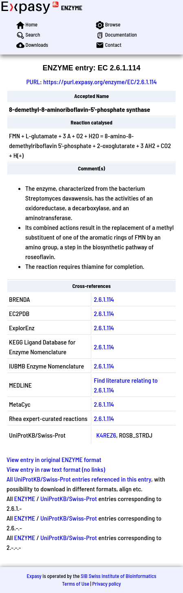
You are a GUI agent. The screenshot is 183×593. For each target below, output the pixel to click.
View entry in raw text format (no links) (56, 469)
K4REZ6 (106, 435)
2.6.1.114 (104, 299)
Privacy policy (106, 583)
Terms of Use (75, 583)
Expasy (33, 576)
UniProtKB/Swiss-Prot (68, 498)
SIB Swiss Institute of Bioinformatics (118, 576)
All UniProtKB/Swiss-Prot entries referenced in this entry (79, 479)
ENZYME (71, 7)
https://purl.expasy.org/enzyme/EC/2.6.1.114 (100, 81)
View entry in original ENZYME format (54, 459)
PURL (33, 81)
